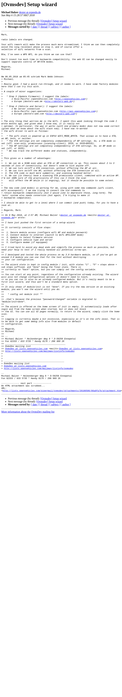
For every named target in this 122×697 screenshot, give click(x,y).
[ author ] (66, 26)
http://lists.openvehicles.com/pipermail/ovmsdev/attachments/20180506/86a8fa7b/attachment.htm (62, 462)
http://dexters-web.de (58, 115)
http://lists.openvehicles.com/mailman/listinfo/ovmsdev (39, 414)
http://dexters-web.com (60, 129)
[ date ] (35, 26)
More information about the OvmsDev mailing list (27, 483)
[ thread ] (44, 26)
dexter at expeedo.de (30, 12)
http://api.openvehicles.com (77, 126)
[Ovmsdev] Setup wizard (53, 20)
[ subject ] (55, 26)
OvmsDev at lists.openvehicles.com (26, 411)
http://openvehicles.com (70, 112)
